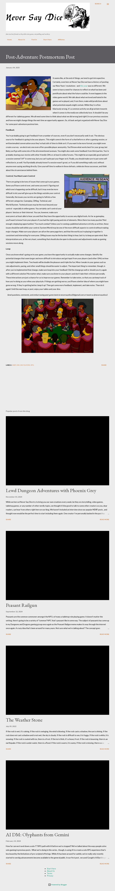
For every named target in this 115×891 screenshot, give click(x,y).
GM (21, 365)
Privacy (50, 876)
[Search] (98, 4)
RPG (32, 365)
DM (18, 365)
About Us (20, 39)
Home (8, 39)
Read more (104, 519)
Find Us (33, 39)
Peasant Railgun (21, 605)
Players (26, 365)
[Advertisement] (57, 390)
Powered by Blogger (57, 885)
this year (83, 86)
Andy (14, 365)
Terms (49, 873)
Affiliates (59, 39)
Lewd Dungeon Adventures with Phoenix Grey (51, 490)
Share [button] (103, 365)
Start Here (46, 39)
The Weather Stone (24, 720)
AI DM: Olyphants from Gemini (37, 834)
